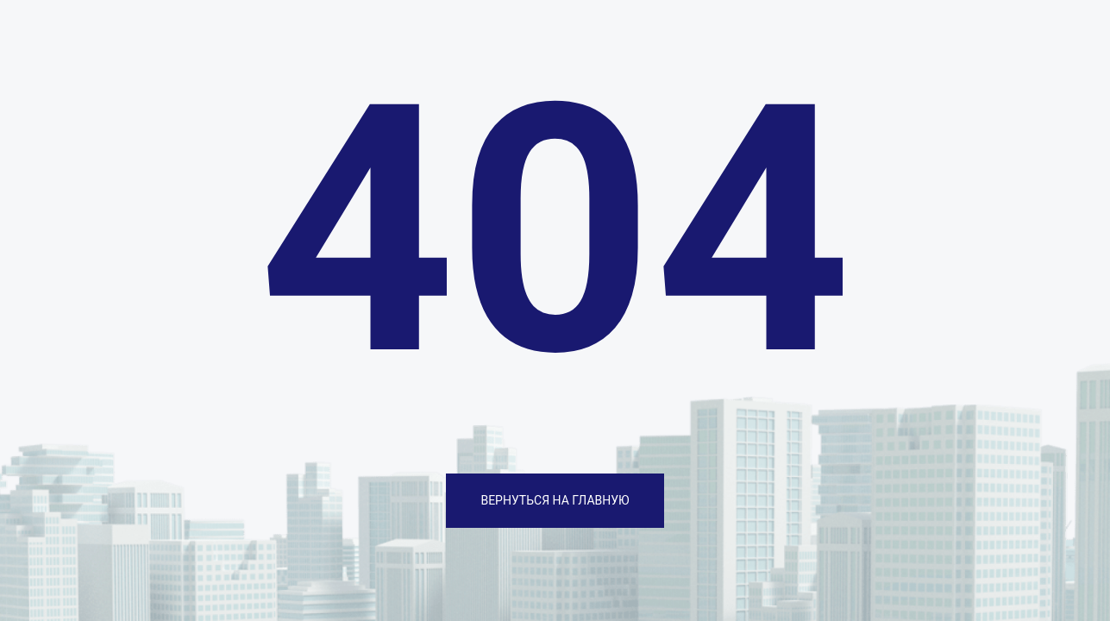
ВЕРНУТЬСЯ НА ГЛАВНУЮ (554, 500)
